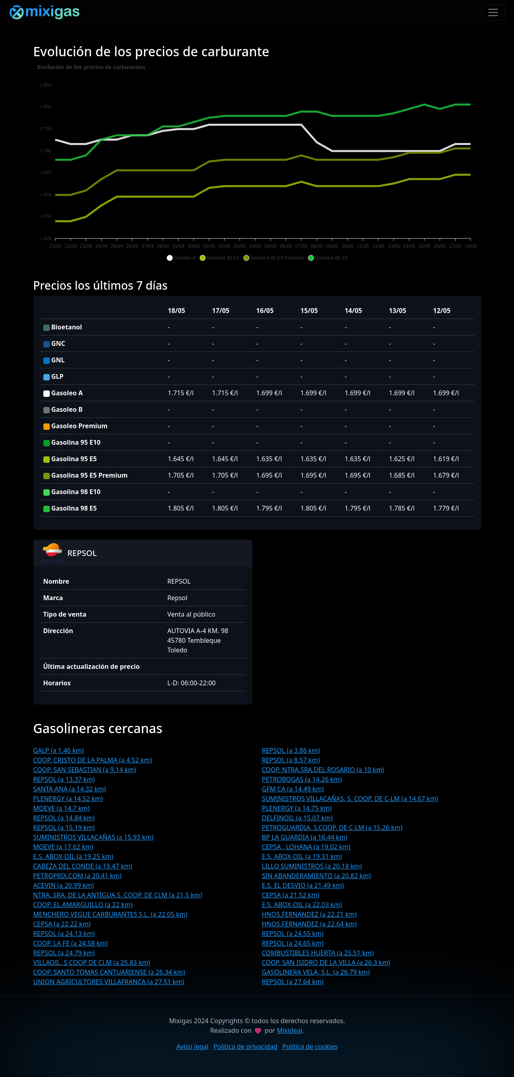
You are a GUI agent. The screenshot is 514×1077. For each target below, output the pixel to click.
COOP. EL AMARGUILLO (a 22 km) (83, 904)
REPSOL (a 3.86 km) (291, 750)
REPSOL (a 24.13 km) (64, 933)
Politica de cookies (310, 1046)
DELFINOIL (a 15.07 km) (297, 817)
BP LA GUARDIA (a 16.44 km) (304, 837)
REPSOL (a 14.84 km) (64, 817)
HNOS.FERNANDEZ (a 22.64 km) (309, 924)
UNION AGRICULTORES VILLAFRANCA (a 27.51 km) (108, 981)
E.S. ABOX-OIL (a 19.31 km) (302, 856)
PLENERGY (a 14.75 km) (297, 808)
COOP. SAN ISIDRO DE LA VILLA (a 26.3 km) (326, 962)
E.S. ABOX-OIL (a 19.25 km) (73, 856)
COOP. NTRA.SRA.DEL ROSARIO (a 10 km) (323, 769)
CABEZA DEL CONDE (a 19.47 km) (82, 866)
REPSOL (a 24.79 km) (64, 952)
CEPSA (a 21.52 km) (290, 895)
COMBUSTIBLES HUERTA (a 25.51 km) (318, 952)
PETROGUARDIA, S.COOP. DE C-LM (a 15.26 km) (332, 827)
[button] (181, 258)
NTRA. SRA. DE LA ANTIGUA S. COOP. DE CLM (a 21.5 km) (117, 895)
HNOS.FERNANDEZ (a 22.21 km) (309, 914)
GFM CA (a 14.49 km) (293, 789)
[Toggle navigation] (493, 12)
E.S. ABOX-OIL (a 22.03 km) (302, 904)
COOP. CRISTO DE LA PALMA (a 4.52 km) (92, 760)
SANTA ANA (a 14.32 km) (69, 789)
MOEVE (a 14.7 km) (61, 808)
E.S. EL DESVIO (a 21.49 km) (303, 885)
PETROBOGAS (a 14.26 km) (302, 779)
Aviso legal (193, 1046)
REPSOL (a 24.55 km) (293, 933)
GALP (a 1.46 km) (58, 750)
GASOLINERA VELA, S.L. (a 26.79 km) (316, 972)
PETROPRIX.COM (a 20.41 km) (77, 875)
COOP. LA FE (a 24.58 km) (70, 943)
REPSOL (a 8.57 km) (291, 760)
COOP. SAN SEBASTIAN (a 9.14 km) (84, 769)
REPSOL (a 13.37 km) (64, 779)
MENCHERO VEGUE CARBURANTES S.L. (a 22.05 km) (110, 914)
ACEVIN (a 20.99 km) (63, 885)
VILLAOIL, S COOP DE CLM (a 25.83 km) (91, 962)
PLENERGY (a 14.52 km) (68, 798)
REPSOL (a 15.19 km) (64, 827)
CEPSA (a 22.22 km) (62, 924)
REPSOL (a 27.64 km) (293, 981)
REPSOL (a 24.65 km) (293, 943)
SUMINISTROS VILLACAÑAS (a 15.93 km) (93, 837)
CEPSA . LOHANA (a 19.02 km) (306, 846)
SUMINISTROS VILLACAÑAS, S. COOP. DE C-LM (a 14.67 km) (350, 798)
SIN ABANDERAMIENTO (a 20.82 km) (316, 875)
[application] (257, 162)
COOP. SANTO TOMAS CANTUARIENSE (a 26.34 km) (109, 972)
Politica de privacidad (245, 1046)
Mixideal (289, 1030)
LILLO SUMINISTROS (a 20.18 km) (312, 866)
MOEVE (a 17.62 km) (63, 846)
